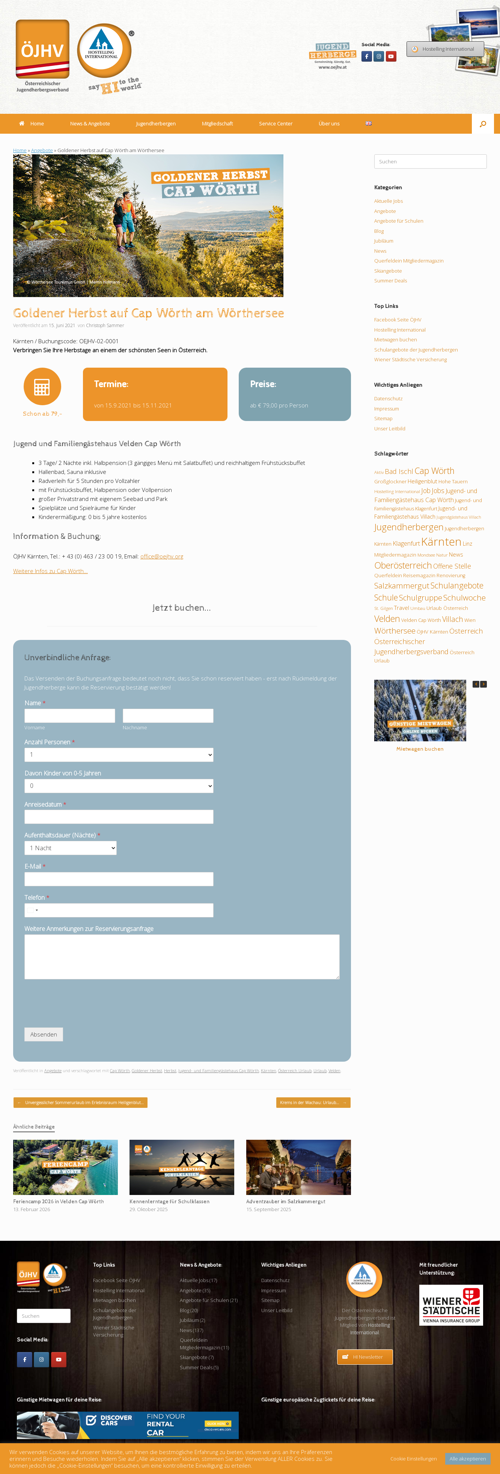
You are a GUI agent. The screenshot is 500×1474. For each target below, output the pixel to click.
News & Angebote (90, 123)
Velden (334, 1070)
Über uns (329, 123)
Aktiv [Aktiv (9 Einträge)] (379, 472)
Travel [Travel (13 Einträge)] (401, 607)
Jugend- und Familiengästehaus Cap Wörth (218, 1070)
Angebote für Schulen (398, 220)
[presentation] (81, 1015)
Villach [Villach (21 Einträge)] (452, 619)
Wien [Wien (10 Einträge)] (470, 620)
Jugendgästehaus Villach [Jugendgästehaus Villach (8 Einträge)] (459, 517)
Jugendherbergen (156, 123)
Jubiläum (383, 240)
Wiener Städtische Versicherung (410, 359)
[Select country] (32, 910)
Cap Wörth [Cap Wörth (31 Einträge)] (434, 471)
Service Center (275, 123)
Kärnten (268, 1070)
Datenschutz (388, 398)
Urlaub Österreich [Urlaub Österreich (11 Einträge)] (447, 608)
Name (35, 703)
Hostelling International (400, 329)
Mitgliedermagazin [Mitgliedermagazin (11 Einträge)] (395, 554)
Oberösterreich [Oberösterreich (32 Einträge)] (403, 565)
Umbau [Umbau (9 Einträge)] (417, 608)
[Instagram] (378, 56)
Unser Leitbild (389, 428)
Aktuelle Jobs (388, 201)
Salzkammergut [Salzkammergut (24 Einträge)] (401, 585)
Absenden (43, 1034)
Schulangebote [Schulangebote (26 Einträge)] (457, 585)
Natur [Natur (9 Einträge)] (442, 555)
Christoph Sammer (105, 325)
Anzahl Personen (49, 742)
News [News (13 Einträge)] (456, 554)
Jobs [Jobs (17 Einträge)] (438, 490)
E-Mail (35, 867)
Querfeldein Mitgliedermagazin (409, 260)
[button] (483, 124)
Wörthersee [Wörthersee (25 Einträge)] (395, 630)
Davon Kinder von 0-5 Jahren (62, 773)
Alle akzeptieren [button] (468, 1458)
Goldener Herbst (147, 1070)
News (380, 250)
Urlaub (320, 1070)
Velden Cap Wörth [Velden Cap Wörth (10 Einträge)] (421, 620)
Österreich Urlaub (295, 1070)
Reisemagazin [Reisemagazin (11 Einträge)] (419, 575)
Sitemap (383, 418)
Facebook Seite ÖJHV (398, 319)
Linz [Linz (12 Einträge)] (467, 543)
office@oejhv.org (161, 556)
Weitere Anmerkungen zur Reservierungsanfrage (89, 929)
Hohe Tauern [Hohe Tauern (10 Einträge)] (453, 481)
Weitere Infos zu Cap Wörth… (50, 571)
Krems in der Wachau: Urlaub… (313, 1103)
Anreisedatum (45, 805)
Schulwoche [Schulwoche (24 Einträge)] (464, 597)
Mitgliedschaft (217, 123)
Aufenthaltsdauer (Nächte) (62, 835)
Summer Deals (390, 280)
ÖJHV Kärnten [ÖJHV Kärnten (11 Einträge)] (432, 631)
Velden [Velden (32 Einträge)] (387, 619)
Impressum (386, 408)
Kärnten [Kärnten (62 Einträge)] (441, 541)
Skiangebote (388, 270)
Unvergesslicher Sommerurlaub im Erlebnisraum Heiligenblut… (80, 1103)
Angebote (42, 150)
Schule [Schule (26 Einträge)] (386, 597)
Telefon (37, 898)
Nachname (135, 727)
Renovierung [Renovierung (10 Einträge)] (451, 575)
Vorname (34, 727)
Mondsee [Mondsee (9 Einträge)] (426, 555)
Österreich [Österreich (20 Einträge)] (466, 631)
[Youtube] (391, 56)
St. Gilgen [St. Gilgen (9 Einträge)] (383, 608)
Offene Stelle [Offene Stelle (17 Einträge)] (452, 565)
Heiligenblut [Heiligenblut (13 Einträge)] (422, 481)
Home (31, 123)
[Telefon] (119, 910)
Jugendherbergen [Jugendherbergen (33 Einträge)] (409, 527)
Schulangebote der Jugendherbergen (416, 349)
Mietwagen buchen (395, 339)
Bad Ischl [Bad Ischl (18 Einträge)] (399, 471)
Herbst (170, 1070)
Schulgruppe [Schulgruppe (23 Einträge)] (420, 598)
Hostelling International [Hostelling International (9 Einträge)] (397, 491)
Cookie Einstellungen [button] (413, 1458)
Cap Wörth (120, 1070)
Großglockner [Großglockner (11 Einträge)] (390, 481)
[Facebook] (366, 56)
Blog (379, 231)
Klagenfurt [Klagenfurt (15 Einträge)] (406, 543)
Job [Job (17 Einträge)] (426, 490)
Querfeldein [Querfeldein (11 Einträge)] (388, 575)
